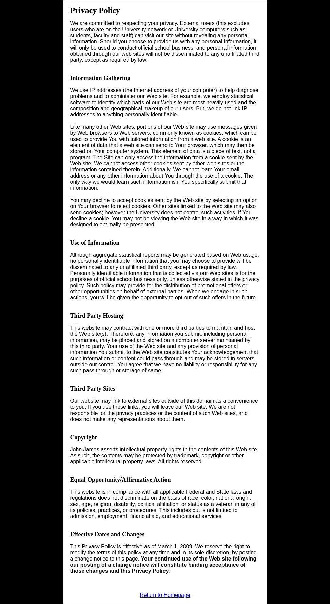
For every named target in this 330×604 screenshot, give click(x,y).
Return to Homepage (165, 595)
